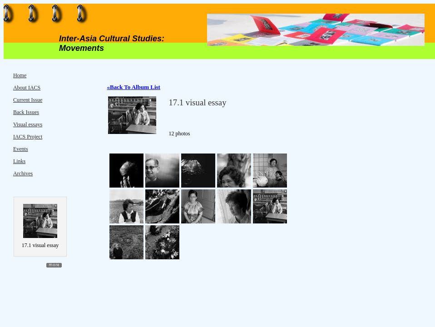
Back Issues (26, 112)
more (54, 265)
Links (19, 161)
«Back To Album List (133, 87)
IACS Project (27, 137)
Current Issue (27, 100)
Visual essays (27, 124)
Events (20, 149)
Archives (23, 173)
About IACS (26, 87)
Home (19, 75)
